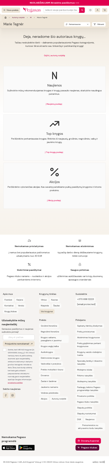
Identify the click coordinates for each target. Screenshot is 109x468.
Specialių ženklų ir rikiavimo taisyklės (89, 362)
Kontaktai (9, 305)
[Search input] (61, 10)
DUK (79, 419)
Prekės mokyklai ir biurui (52, 369)
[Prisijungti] (97, 10)
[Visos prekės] (11, 10)
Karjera (20, 299)
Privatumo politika (85, 396)
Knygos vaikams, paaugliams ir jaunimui (51, 339)
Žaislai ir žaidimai (48, 381)
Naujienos (90, 419)
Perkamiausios (75, 24)
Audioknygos (47, 352)
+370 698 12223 (85, 299)
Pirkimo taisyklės (85, 375)
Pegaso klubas (89, 447)
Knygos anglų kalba (50, 346)
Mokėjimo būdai (84, 369)
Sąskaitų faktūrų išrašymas (89, 326)
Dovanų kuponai (90, 440)
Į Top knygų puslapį (54, 152)
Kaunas (54, 299)
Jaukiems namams (49, 387)
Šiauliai (56, 305)
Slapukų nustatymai (86, 413)
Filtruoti (101, 24)
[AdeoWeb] (99, 462)
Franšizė (8, 299)
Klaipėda (45, 305)
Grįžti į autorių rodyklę (54, 55)
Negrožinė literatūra (50, 331)
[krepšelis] (104, 10)
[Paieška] (81, 10)
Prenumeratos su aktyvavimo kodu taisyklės (90, 426)
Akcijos (44, 398)
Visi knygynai (47, 311)
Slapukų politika (84, 407)
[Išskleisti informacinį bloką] (90, 10)
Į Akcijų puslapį (54, 200)
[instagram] (12, 395)
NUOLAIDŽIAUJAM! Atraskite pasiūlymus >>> (54, 2)
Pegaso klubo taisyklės (87, 402)
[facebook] (6, 395)
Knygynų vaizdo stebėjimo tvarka (89, 353)
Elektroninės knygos (50, 358)
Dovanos (45, 375)
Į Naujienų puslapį (54, 104)
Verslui (21, 305)
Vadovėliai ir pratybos (51, 363)
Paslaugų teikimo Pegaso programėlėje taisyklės (88, 388)
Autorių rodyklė (18, 17)
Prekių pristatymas (86, 331)
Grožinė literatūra (49, 326)
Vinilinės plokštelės (49, 393)
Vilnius (44, 299)
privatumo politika (15, 383)
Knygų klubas (11, 311)
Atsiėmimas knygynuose (88, 337)
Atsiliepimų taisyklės (86, 381)
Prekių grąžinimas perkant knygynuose (89, 345)
